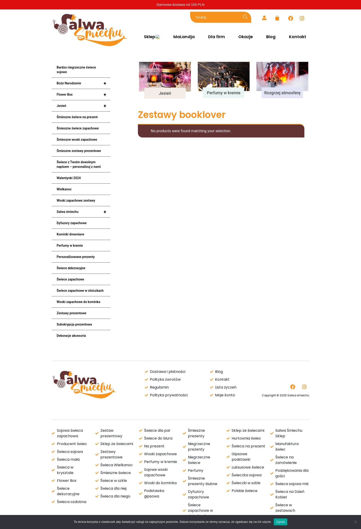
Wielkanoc (64, 189)
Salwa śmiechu (83, 211)
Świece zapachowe (70, 279)
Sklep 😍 (151, 37)
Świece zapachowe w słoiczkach (80, 290)
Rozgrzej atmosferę (282, 92)
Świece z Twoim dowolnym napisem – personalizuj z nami (79, 164)
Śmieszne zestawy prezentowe (79, 151)
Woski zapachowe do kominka (78, 302)
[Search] (245, 17)
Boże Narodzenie (83, 83)
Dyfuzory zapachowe (72, 223)
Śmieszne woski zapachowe (77, 139)
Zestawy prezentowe (71, 313)
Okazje (245, 37)
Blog (271, 37)
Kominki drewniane (70, 234)
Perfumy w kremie (70, 245)
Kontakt (297, 37)
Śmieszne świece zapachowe (78, 128)
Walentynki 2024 (69, 178)
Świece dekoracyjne (71, 268)
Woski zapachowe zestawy (76, 200)
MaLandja (184, 37)
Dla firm (216, 37)
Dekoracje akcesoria (71, 335)
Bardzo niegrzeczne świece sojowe (76, 70)
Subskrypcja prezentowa (74, 324)
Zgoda (280, 521)
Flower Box (83, 94)
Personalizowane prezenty (76, 257)
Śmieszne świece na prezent (77, 117)
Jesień (83, 105)
